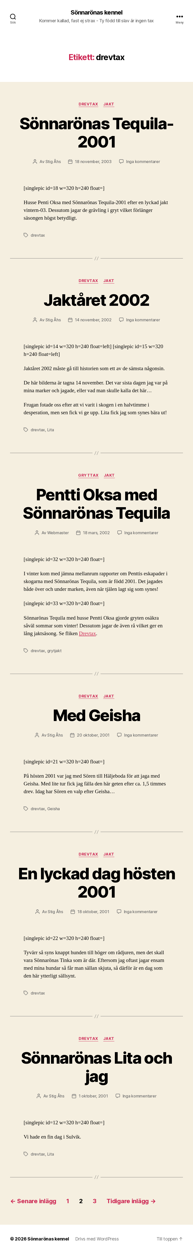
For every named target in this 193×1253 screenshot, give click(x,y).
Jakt (108, 104)
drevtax (38, 235)
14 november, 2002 (93, 319)
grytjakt (54, 650)
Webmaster (58, 532)
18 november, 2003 (93, 161)
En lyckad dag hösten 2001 (96, 882)
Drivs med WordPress (97, 1238)
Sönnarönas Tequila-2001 (96, 132)
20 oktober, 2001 (93, 735)
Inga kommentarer (143, 161)
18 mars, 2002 (96, 532)
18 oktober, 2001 (93, 911)
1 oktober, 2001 (93, 1095)
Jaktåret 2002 (96, 300)
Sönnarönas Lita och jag (96, 1067)
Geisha (53, 808)
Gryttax (88, 475)
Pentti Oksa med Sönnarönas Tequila (96, 503)
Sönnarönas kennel (96, 13)
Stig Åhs (53, 161)
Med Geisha (96, 715)
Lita (50, 429)
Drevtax (88, 104)
